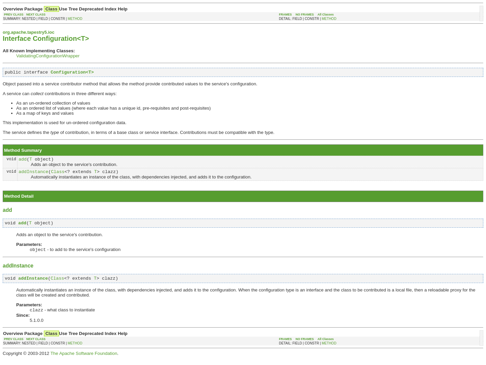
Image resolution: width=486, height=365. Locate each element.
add (23, 161)
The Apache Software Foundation (83, 359)
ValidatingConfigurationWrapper (48, 55)
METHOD (75, 19)
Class (57, 174)
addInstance (33, 174)
